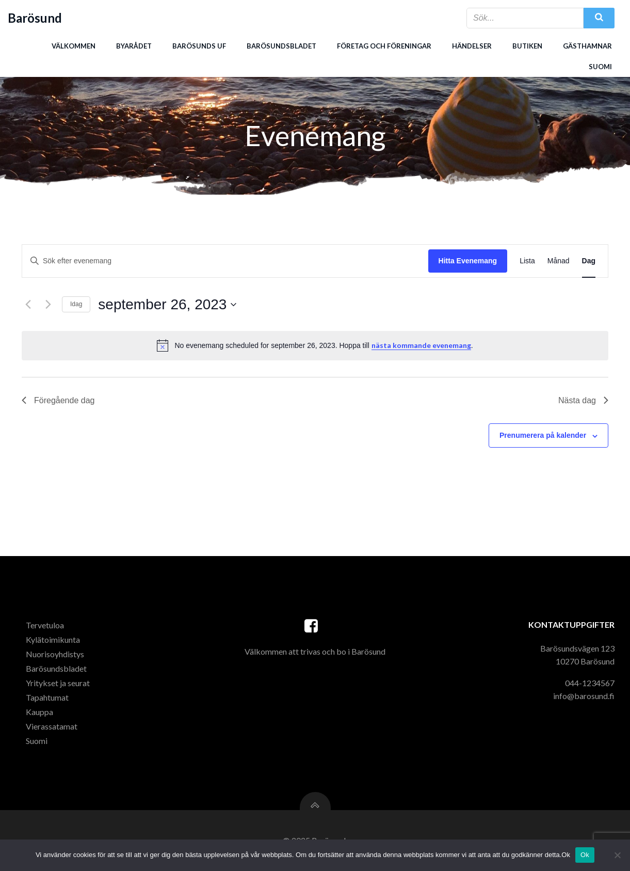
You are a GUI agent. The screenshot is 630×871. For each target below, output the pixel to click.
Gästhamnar (587, 46)
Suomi (600, 66)
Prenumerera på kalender (542, 435)
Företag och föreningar (384, 46)
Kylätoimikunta (53, 639)
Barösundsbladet (281, 46)
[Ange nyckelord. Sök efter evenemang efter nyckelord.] (225, 261)
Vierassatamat (51, 726)
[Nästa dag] (48, 304)
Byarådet (134, 46)
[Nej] (617, 855)
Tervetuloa (45, 625)
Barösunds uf (199, 46)
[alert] (315, 345)
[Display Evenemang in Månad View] (558, 261)
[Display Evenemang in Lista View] (527, 261)
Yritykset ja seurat (58, 683)
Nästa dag (583, 400)
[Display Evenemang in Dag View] (588, 261)
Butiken (527, 46)
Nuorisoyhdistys (55, 654)
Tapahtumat (47, 697)
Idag (76, 304)
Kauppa (39, 712)
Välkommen (73, 46)
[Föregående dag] (28, 304)
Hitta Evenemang (468, 261)
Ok (584, 855)
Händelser (472, 46)
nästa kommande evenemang (421, 345)
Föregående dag (58, 400)
